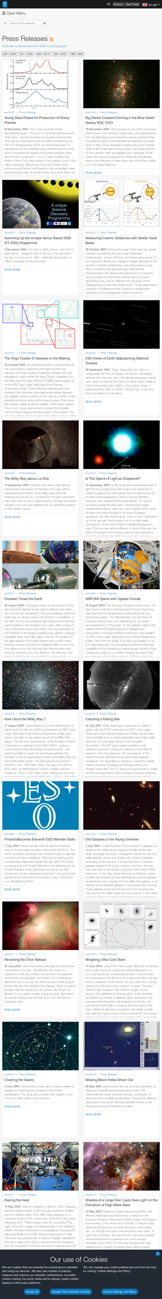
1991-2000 (59, 53)
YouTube (9, 1228)
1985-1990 (76, 53)
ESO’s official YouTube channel (99, 1228)
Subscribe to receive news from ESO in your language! (34, 46)
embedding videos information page (47, 1240)
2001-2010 (42, 53)
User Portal (132, 4)
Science (118, 4)
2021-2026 (9, 53)
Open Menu (14, 13)
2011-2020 (26, 53)
